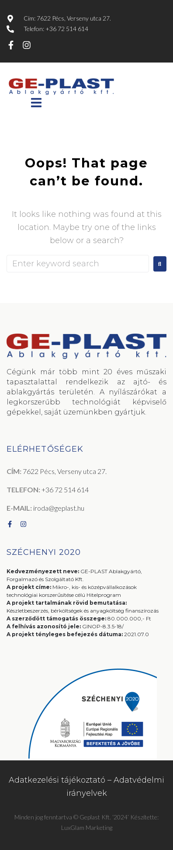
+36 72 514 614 (65, 489)
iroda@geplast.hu (58, 508)
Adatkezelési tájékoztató (57, 780)
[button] (36, 102)
